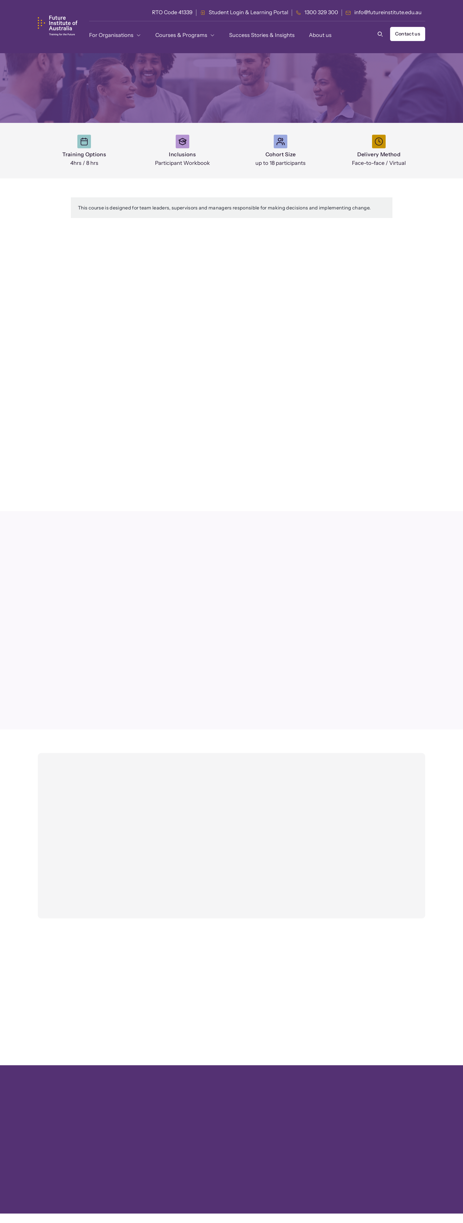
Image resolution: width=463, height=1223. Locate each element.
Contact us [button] (407, 34)
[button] (381, 34)
